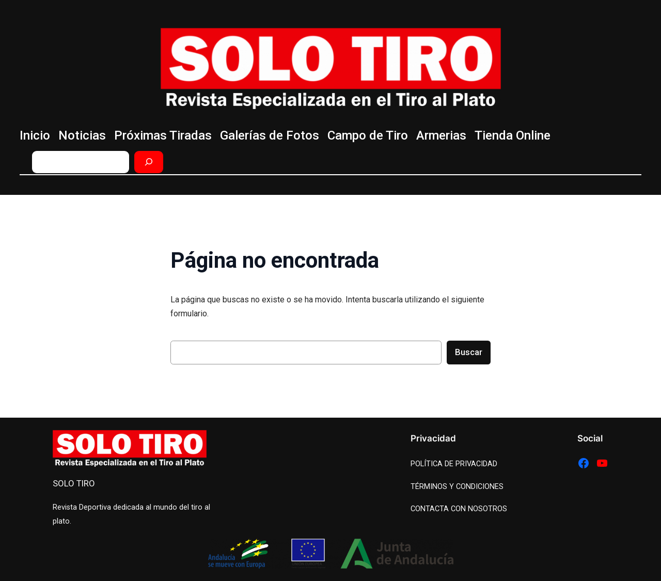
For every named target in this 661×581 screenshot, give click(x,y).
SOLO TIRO (74, 483)
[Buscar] (148, 162)
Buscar (468, 352)
